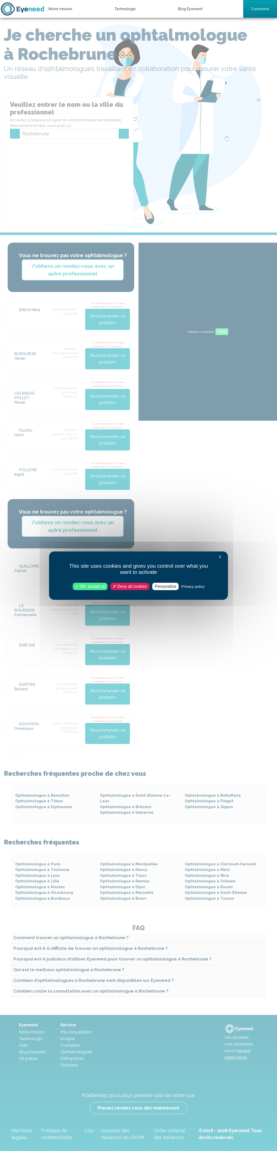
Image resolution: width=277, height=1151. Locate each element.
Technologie (125, 9)
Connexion (260, 9)
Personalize (165, 586)
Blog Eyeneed (190, 9)
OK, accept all (90, 586)
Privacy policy (193, 586)
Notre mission (60, 9)
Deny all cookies (130, 586)
